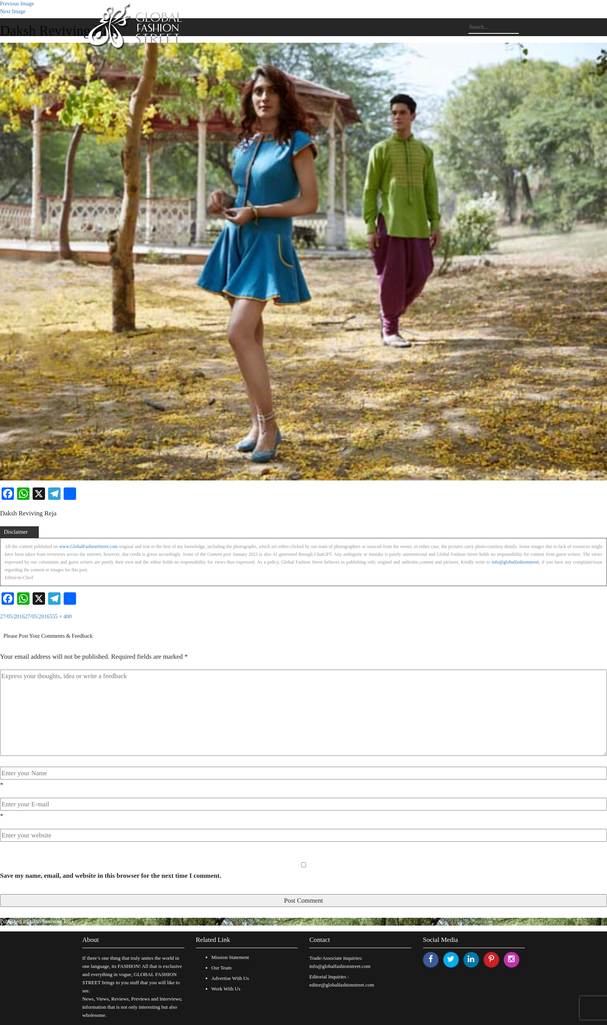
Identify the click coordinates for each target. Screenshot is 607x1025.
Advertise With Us (230, 978)
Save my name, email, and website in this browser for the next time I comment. (110, 875)
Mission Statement (230, 957)
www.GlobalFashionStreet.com (88, 546)
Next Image (13, 11)
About (90, 939)
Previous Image (17, 4)
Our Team (222, 968)
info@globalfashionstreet (515, 562)
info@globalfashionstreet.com (339, 966)
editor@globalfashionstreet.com (341, 985)
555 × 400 (61, 617)
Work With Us (226, 989)
